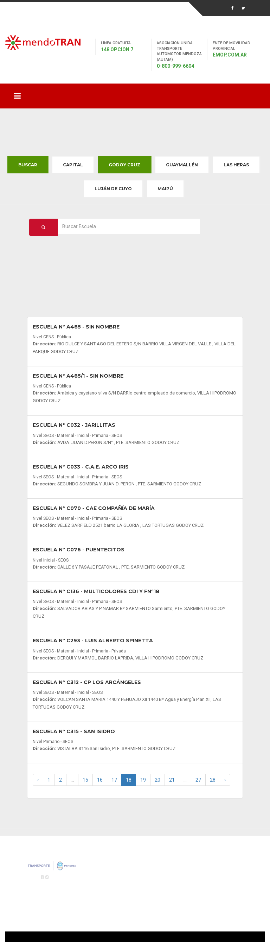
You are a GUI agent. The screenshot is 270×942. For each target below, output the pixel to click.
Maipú (165, 188)
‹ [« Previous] (38, 780)
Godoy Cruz (124, 164)
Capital (73, 164)
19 (143, 780)
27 (198, 780)
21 (172, 780)
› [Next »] (225, 780)
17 (114, 780)
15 (85, 780)
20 (157, 780)
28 (213, 780)
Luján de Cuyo (113, 188)
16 (100, 780)
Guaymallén (182, 164)
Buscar (27, 164)
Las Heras (236, 164)
